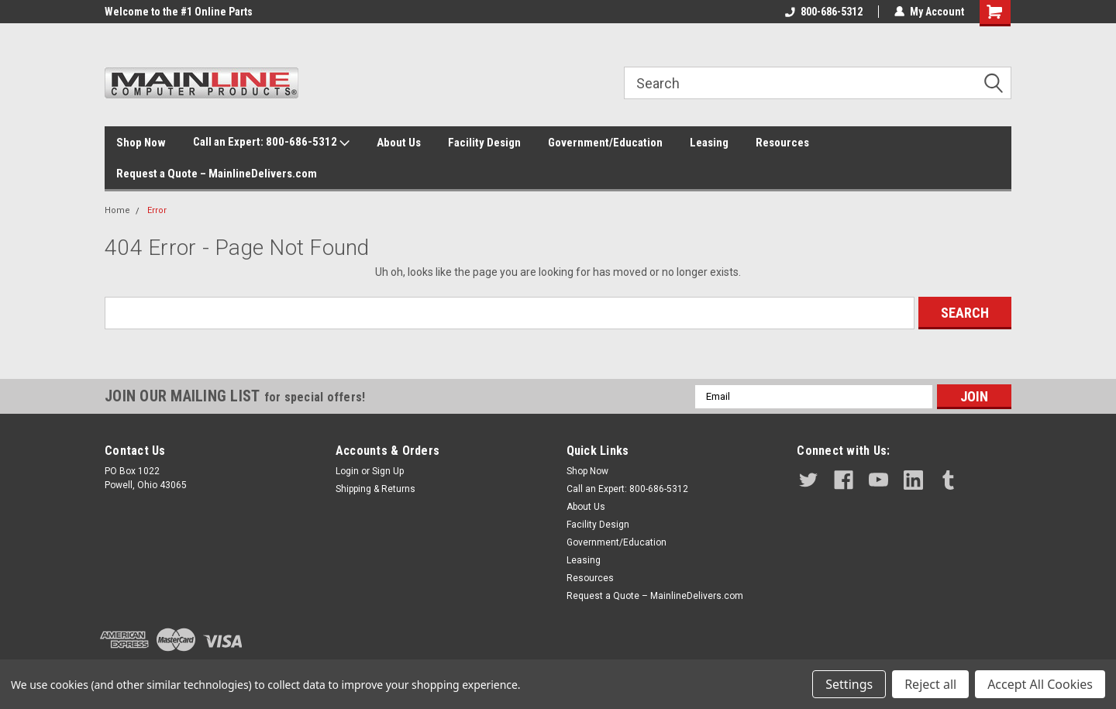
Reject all (930, 684)
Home (117, 210)
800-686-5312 (824, 11)
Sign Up (388, 471)
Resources (782, 143)
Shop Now (141, 143)
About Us (399, 143)
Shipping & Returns (375, 489)
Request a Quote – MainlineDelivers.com (216, 174)
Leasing (709, 143)
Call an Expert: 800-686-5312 (271, 142)
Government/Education (605, 143)
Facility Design (484, 143)
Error (157, 210)
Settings (849, 684)
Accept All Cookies (1040, 684)
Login (347, 471)
